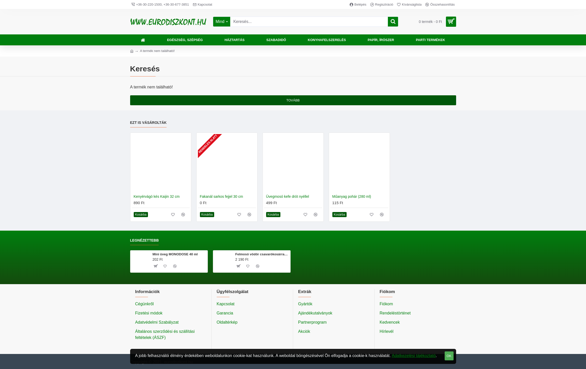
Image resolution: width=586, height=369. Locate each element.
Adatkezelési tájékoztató (414, 355)
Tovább (293, 100)
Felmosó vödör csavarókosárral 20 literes (262, 254)
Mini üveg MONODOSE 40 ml (175, 254)
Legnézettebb (144, 240)
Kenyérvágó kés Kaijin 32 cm (157, 196)
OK (449, 356)
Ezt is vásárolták (148, 123)
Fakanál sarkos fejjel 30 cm (221, 196)
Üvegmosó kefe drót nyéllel (287, 196)
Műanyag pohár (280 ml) (351, 196)
